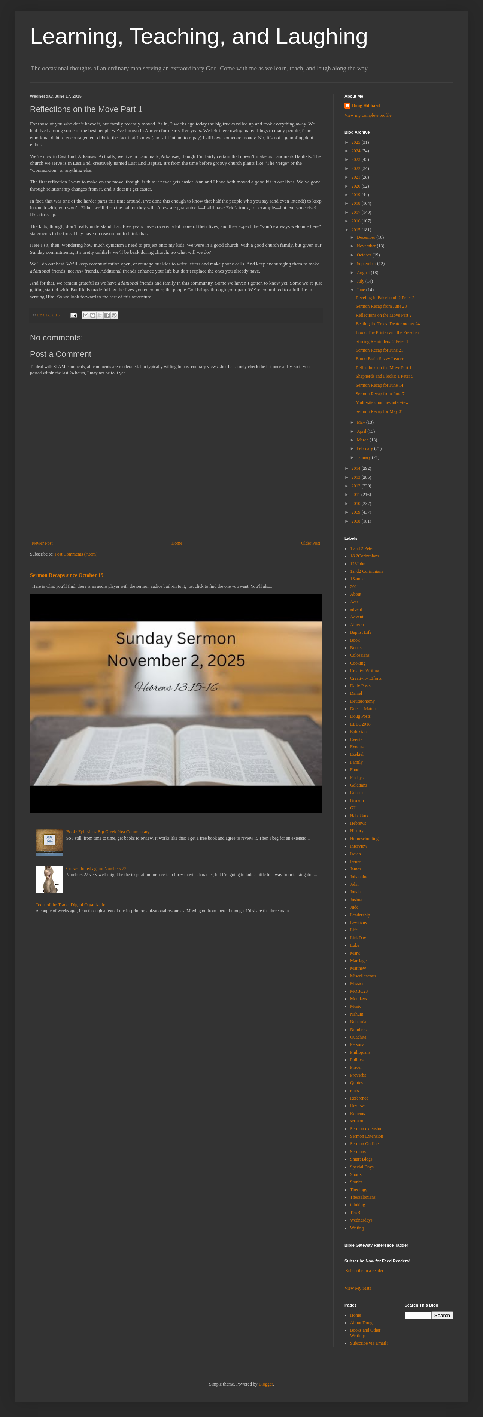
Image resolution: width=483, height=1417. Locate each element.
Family (356, 762)
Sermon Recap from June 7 (380, 393)
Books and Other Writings (365, 1333)
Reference (359, 1098)
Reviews (357, 1105)
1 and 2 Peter (362, 548)
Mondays (358, 998)
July (361, 281)
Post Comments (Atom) (76, 554)
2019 (357, 194)
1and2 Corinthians (366, 571)
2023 (357, 159)
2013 (357, 477)
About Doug (361, 1322)
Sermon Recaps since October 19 (66, 575)
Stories (356, 1182)
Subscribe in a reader (364, 1270)
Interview (358, 846)
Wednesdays (361, 1220)
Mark (355, 953)
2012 (357, 486)
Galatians (358, 785)
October (365, 255)
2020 (357, 186)
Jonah (355, 891)
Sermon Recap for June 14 (379, 385)
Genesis (357, 792)
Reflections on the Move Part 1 (384, 367)
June (361, 289)
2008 (357, 521)
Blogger (266, 1384)
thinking (357, 1204)
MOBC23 (359, 991)
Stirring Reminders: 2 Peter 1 (382, 341)
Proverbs (358, 1075)
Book (355, 640)
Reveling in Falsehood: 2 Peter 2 (385, 297)
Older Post (310, 543)
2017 (357, 212)
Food (354, 769)
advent (356, 609)
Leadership (360, 915)
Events (356, 739)
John (354, 884)
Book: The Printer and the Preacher (387, 332)
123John (357, 563)
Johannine (359, 876)
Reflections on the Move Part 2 (384, 315)
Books (356, 647)
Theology (358, 1189)
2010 (357, 503)
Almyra (357, 624)
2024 (357, 150)
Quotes (356, 1082)
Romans (357, 1113)
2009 (357, 512)
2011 (357, 494)
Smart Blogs (361, 1159)
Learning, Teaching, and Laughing (199, 36)
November (367, 246)
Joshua (356, 899)
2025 (357, 142)
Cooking (357, 663)
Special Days (362, 1167)
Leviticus (358, 922)
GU (353, 808)
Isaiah (355, 854)
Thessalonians (363, 1197)
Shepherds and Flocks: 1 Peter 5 (384, 376)
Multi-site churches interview (382, 402)
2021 (357, 177)
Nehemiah (359, 1021)
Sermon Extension (366, 1136)
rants (354, 1090)
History (357, 830)
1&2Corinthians (364, 556)
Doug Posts (360, 716)
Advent (356, 617)
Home (176, 543)
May (361, 422)
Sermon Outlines (365, 1143)
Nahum (356, 1014)
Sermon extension (366, 1128)
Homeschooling (364, 838)
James (355, 869)
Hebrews (358, 823)
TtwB (355, 1212)
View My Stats (357, 1288)
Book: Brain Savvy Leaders (380, 358)
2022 (357, 168)
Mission (357, 983)
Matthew (358, 968)
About (355, 594)
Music (355, 1006)
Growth (357, 800)
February (365, 448)
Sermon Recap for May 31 (379, 411)
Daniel (356, 693)
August (364, 272)
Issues (355, 861)
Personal (357, 1044)
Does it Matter (363, 708)
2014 (357, 468)
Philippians (360, 1052)
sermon (356, 1120)
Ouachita (358, 1037)
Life (354, 930)
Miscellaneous (363, 976)
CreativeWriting (364, 670)
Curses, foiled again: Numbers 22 (96, 868)
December (366, 237)
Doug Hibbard (366, 105)
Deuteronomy (362, 701)
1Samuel (358, 578)
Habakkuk (359, 815)
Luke (354, 945)
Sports (356, 1174)
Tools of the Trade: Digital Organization (72, 904)
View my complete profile (368, 115)
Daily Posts (360, 685)
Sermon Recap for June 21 (379, 350)
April (362, 431)
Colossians (360, 655)
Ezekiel (357, 754)
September (367, 263)
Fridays (357, 777)
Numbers (358, 1029)
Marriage (358, 960)
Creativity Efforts (366, 678)
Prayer (356, 1067)
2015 (357, 229)
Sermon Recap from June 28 (381, 306)
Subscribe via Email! (369, 1343)
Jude (354, 907)
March (363, 440)
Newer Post (42, 543)
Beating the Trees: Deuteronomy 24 (388, 323)
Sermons (358, 1151)
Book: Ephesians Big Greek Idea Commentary (108, 831)
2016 (357, 221)
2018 (357, 203)
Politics (357, 1059)
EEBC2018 (360, 724)
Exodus (357, 746)
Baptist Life (360, 632)
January (364, 457)
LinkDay (358, 937)
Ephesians (359, 731)
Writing (357, 1228)
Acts (354, 602)
